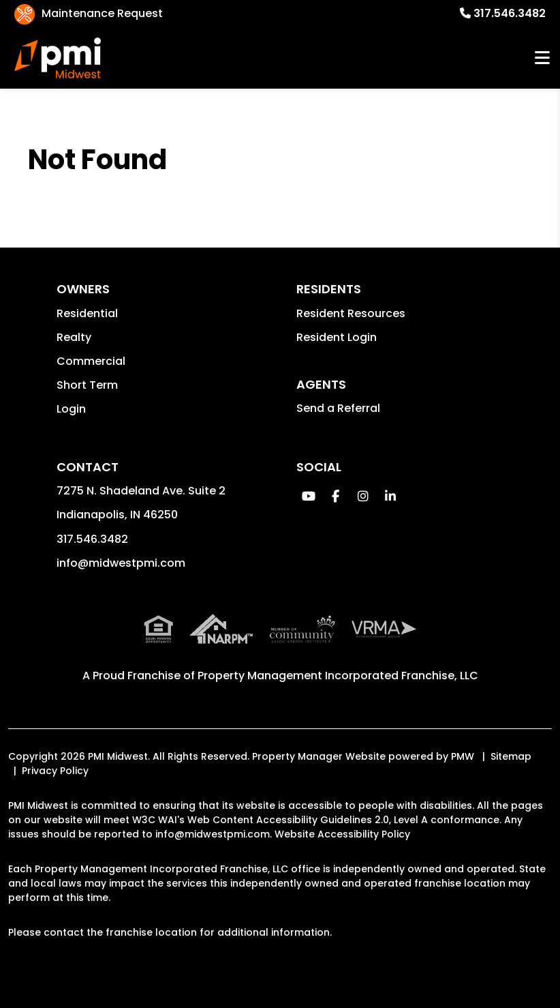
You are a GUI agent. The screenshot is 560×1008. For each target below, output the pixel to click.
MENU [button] (542, 58)
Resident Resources (350, 313)
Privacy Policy (55, 770)
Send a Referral (338, 408)
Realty (74, 337)
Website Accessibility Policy (342, 834)
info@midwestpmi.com (121, 563)
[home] (58, 58)
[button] (308, 496)
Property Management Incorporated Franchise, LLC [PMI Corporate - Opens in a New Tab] (338, 675)
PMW (462, 756)
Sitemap (511, 756)
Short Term (87, 385)
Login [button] (71, 409)
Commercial (91, 361)
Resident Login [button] (336, 337)
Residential (87, 313)
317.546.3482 (509, 13)
